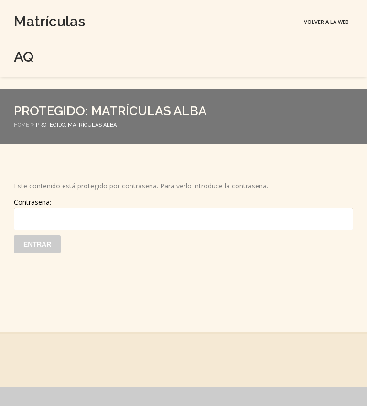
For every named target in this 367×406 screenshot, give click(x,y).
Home (21, 125)
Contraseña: (183, 214)
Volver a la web (326, 21)
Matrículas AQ (30, 39)
